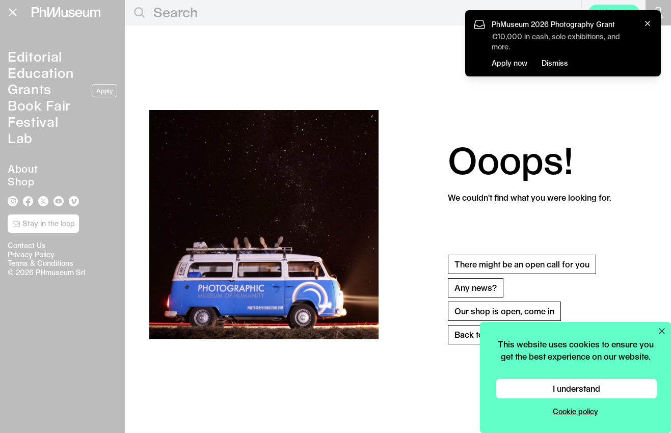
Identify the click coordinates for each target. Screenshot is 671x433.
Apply (104, 90)
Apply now (509, 63)
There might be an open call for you (521, 264)
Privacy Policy (31, 254)
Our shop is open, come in (504, 311)
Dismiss (555, 63)
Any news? (475, 287)
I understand (576, 388)
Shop (21, 181)
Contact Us (27, 245)
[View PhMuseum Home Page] (66, 12)
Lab (20, 138)
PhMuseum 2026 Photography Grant (553, 24)
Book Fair (39, 105)
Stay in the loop (43, 223)
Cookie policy (575, 411)
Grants (29, 89)
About (23, 169)
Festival (33, 121)
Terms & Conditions (40, 263)
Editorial (35, 56)
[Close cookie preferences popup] (662, 331)
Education (41, 72)
